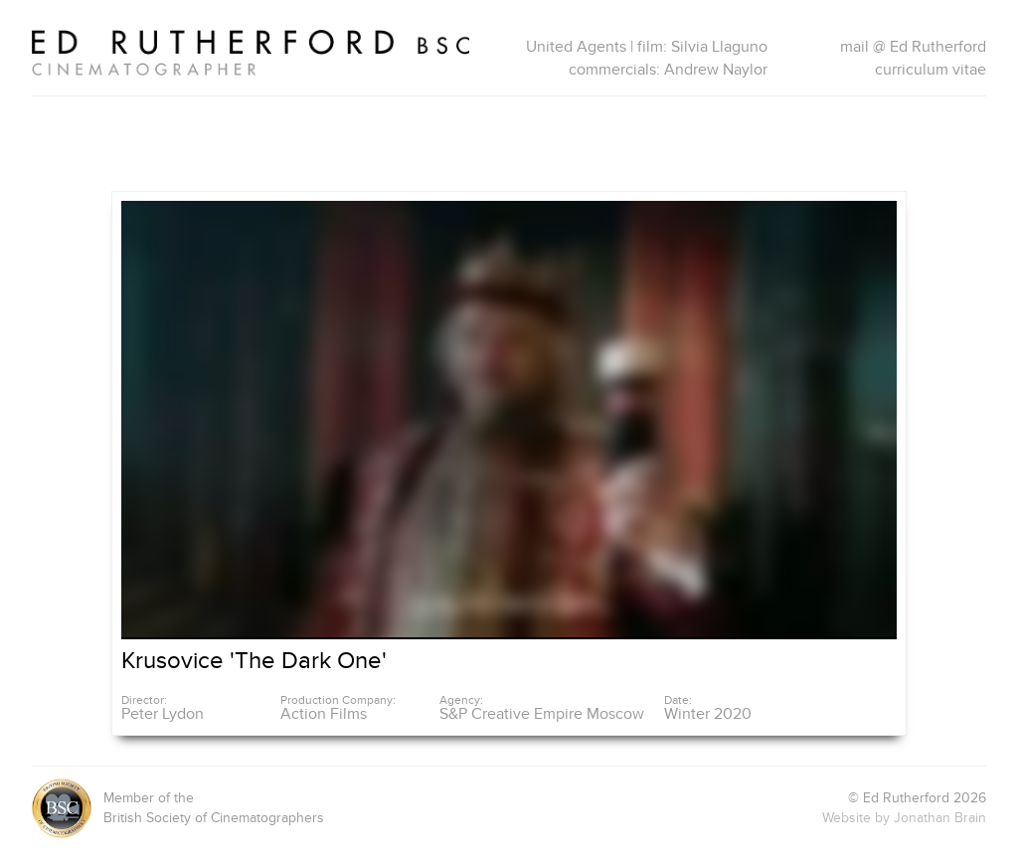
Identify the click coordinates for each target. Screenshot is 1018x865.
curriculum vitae (930, 70)
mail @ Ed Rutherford (913, 47)
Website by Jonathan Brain (904, 817)
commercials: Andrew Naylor (668, 70)
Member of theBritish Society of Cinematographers (178, 808)
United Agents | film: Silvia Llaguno (646, 47)
